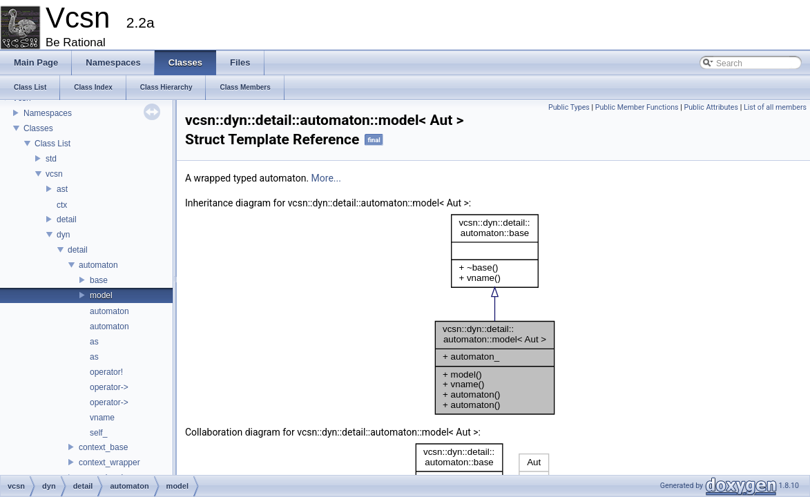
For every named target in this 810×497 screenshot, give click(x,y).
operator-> (109, 387)
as (94, 342)
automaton (98, 265)
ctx (62, 205)
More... (326, 178)
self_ (98, 433)
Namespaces (47, 113)
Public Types (569, 107)
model (101, 295)
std (51, 159)
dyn (63, 235)
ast (62, 189)
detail (67, 219)
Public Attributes (711, 107)
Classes (38, 128)
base (99, 280)
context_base (103, 447)
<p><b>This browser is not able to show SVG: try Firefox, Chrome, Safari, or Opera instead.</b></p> (495, 315)
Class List (52, 143)
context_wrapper (109, 462)
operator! (106, 372)
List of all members (775, 107)
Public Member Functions (637, 107)
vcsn (54, 174)
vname (102, 417)
